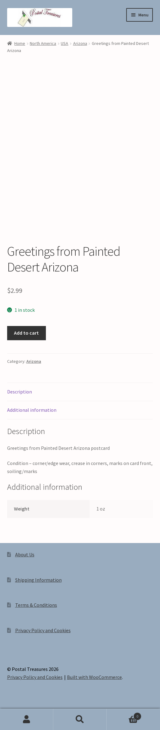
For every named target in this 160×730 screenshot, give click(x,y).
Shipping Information (38, 580)
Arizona (80, 43)
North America (43, 43)
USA (64, 43)
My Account (26, 719)
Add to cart (26, 333)
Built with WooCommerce (94, 677)
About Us (24, 554)
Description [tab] (19, 392)
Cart (124, 715)
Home (19, 43)
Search (80, 719)
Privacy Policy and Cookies (43, 630)
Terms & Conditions (36, 605)
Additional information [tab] (31, 410)
